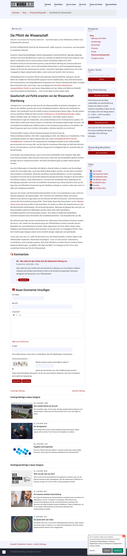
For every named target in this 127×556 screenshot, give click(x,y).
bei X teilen (97, 171)
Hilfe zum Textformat (20, 342)
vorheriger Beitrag (17, 391)
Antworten (24, 280)
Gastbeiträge (96, 42)
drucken (96, 185)
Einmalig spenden (101, 123)
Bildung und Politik (98, 38)
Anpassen (92, 550)
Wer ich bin (82, 4)
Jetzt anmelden (101, 153)
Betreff (15, 303)
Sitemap (43, 544)
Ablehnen (107, 550)
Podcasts (94, 48)
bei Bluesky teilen (100, 180)
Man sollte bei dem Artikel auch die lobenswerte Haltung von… (44, 261)
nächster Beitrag (78, 391)
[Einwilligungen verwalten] (4, 552)
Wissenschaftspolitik (38, 13)
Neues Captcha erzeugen (13, 369)
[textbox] (47, 328)
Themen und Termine (95, 4)
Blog (24, 13)
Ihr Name (15, 295)
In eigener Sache (97, 58)
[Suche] (101, 76)
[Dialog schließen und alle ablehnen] (123, 536)
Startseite (48, 4)
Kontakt (13, 544)
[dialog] (106, 544)
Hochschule (95, 45)
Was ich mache (71, 4)
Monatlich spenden (101, 95)
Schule (93, 52)
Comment (16, 312)
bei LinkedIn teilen (100, 177)
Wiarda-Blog (58, 4)
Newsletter (22, 544)
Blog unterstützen (111, 4)
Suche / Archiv (33, 544)
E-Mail (14, 346)
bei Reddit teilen (99, 182)
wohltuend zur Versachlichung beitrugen (59, 114)
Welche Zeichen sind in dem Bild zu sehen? (51, 362)
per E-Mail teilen (99, 188)
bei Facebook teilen (100, 174)
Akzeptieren (117, 550)
